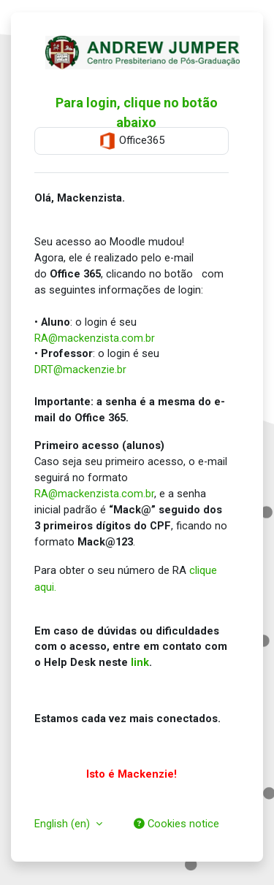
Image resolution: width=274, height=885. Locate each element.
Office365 (131, 141)
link (140, 662)
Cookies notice (176, 823)
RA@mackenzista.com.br (94, 338)
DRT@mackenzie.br (80, 369)
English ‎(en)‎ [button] (63, 823)
